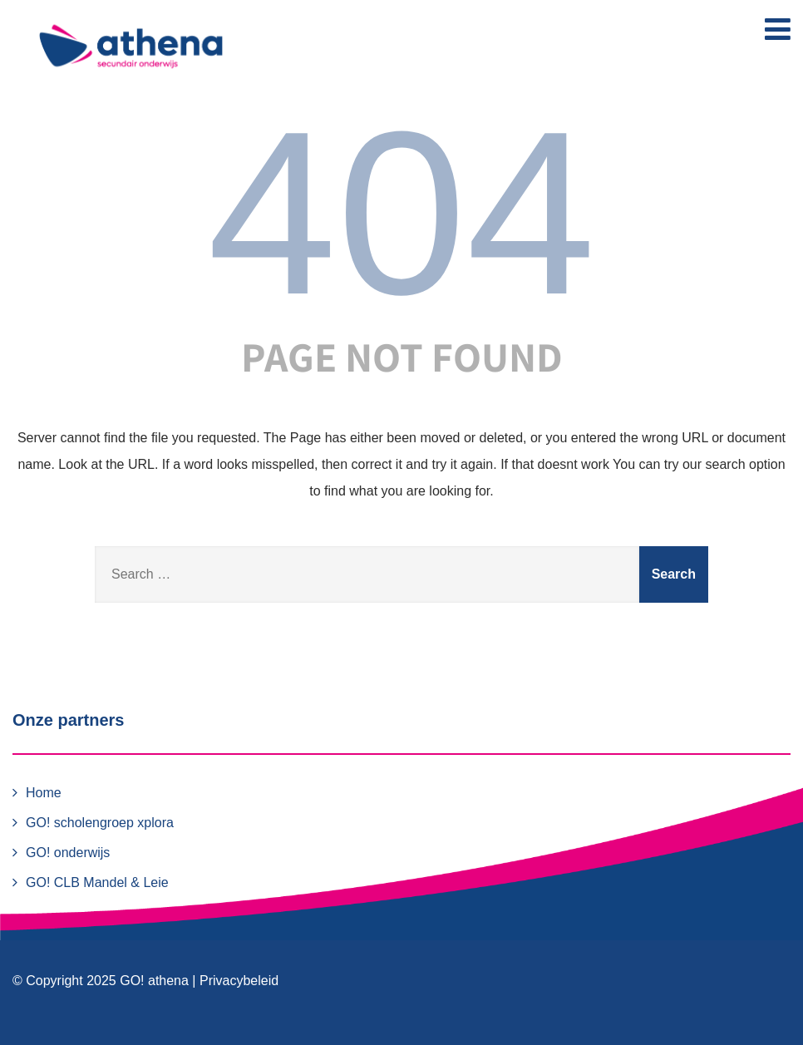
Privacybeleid (239, 981)
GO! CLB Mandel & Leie (97, 882)
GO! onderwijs (68, 852)
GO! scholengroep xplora (100, 823)
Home (44, 793)
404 (401, 213)
